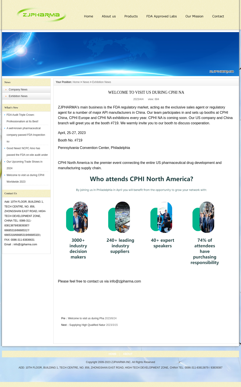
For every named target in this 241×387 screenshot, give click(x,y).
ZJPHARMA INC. (121, 362)
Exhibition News (18, 96)
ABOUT (128, 354)
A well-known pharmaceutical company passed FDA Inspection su (26, 135)
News (86, 82)
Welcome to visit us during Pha (86, 318)
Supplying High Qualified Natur (87, 324)
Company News (18, 89)
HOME (113, 354)
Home (76, 82)
